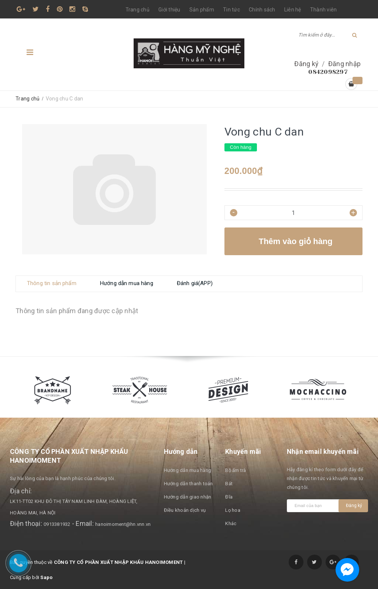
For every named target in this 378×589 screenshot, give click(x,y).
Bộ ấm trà (235, 470)
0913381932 (57, 524)
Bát (229, 483)
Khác (230, 523)
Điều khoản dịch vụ (185, 510)
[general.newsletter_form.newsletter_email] (314, 505)
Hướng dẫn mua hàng (188, 470)
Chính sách (262, 10)
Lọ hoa (232, 510)
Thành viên (323, 10)
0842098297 (328, 71)
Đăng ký (306, 64)
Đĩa (229, 497)
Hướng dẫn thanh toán (188, 483)
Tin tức (231, 10)
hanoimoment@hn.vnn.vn (123, 524)
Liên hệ (292, 10)
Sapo (46, 577)
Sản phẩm (201, 10)
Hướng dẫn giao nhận (188, 497)
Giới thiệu (169, 10)
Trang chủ (138, 10)
